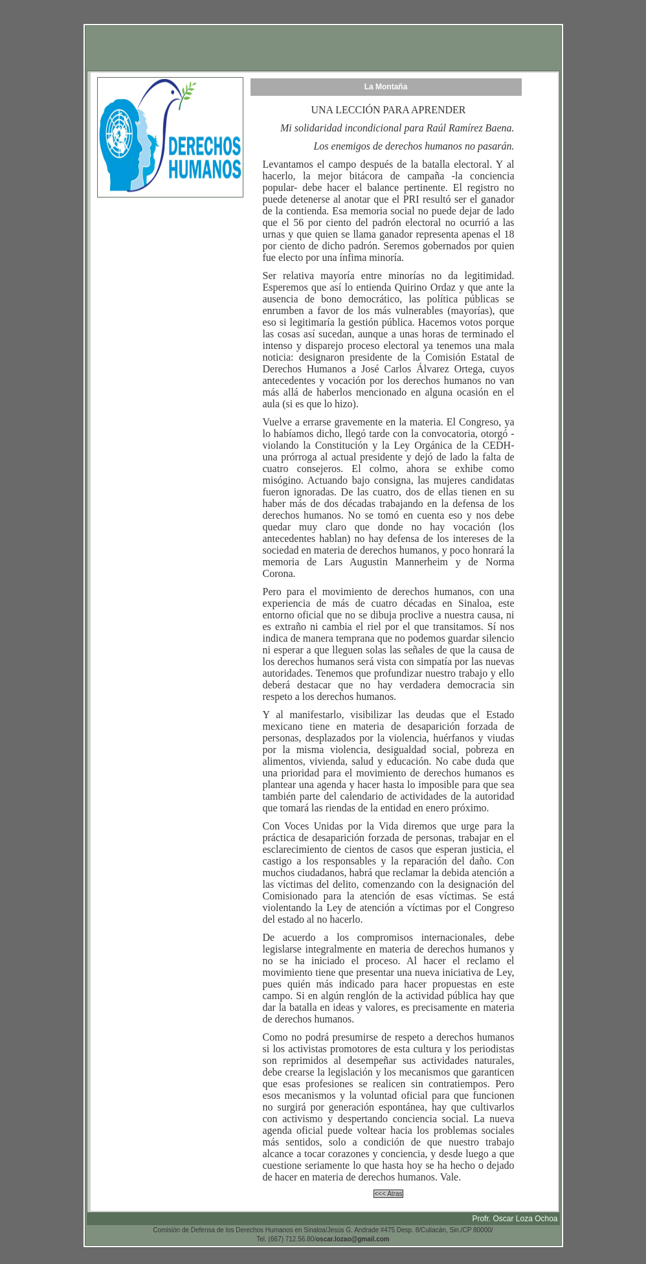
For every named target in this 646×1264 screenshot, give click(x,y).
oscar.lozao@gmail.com (353, 1239)
